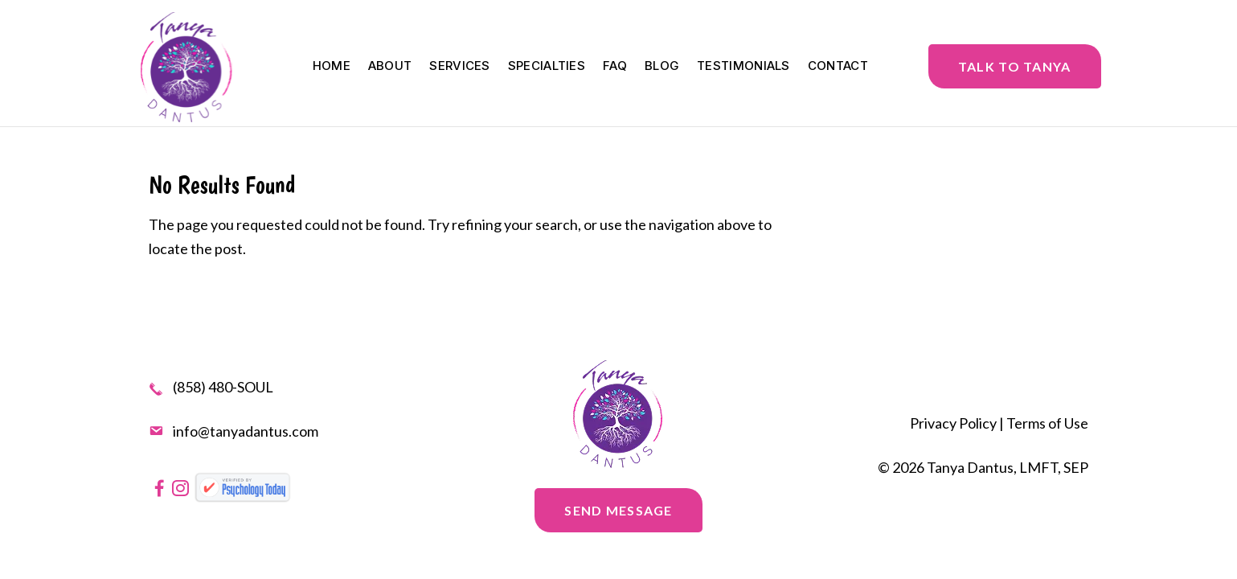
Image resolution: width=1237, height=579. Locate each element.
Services (459, 66)
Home (331, 66)
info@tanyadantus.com (245, 431)
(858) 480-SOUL (223, 388)
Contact (838, 66)
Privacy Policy (953, 423)
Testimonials (743, 66)
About (390, 66)
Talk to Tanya (1014, 66)
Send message (618, 510)
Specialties (546, 66)
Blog (662, 66)
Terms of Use (1047, 423)
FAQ (615, 66)
